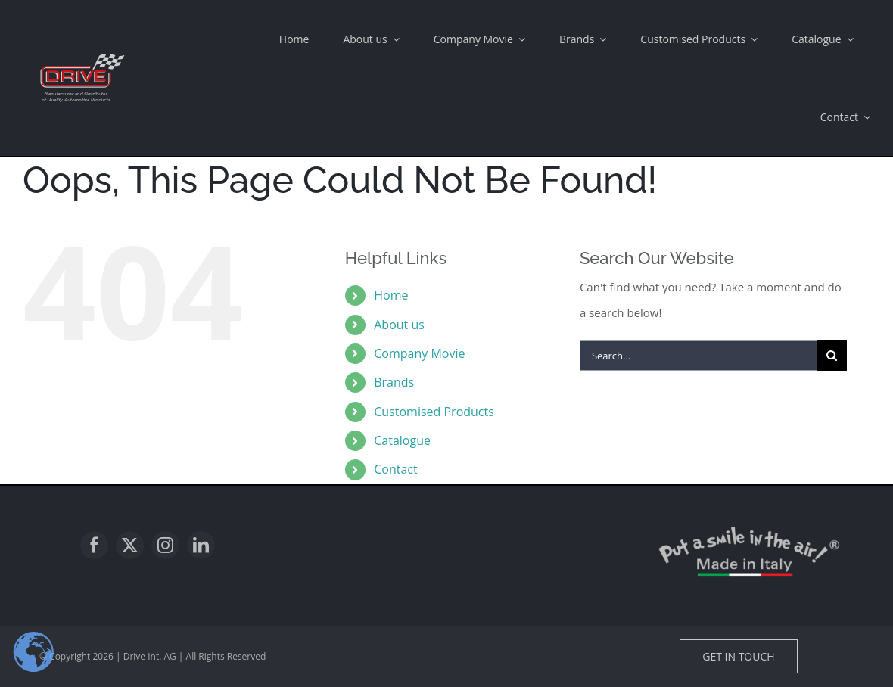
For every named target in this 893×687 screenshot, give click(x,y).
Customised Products (434, 411)
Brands (394, 382)
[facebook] (94, 545)
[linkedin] (201, 545)
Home (391, 295)
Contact (395, 469)
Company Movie (419, 353)
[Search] (832, 355)
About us (399, 324)
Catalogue (402, 440)
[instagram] (165, 545)
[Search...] (698, 355)
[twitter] (130, 545)
